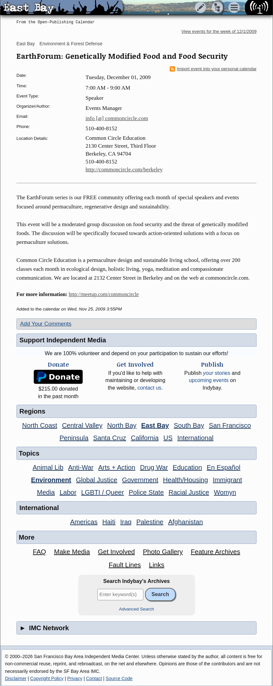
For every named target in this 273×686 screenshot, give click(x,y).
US (168, 437)
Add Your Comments (45, 324)
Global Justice (96, 479)
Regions (32, 411)
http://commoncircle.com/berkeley (124, 169)
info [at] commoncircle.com (117, 118)
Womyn (225, 492)
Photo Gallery (163, 551)
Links (156, 564)
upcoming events (209, 380)
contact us (149, 388)
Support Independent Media (62, 340)
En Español (223, 467)
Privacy (74, 678)
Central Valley (82, 425)
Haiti (108, 521)
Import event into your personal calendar (213, 69)
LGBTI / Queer (102, 492)
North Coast (39, 425)
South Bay (189, 425)
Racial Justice (188, 492)
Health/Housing (185, 479)
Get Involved (116, 551)
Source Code (119, 678)
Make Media (72, 551)
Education (187, 467)
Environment (51, 479)
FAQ (39, 551)
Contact (94, 678)
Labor (68, 492)
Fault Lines (125, 564)
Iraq (125, 521)
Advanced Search (136, 609)
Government (140, 479)
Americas (83, 521)
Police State (146, 492)
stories (216, 373)
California (145, 437)
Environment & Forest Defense (70, 43)
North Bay (121, 425)
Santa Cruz (109, 437)
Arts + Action (117, 467)
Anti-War (80, 467)
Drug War (154, 467)
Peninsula (74, 437)
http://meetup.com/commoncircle (104, 294)
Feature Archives (215, 551)
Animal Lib (48, 467)
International (195, 437)
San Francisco (230, 425)
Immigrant (227, 479)
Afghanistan (185, 521)
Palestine (149, 521)
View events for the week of (219, 31)
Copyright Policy (46, 678)
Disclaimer (15, 678)
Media (46, 492)
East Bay (25, 43)
